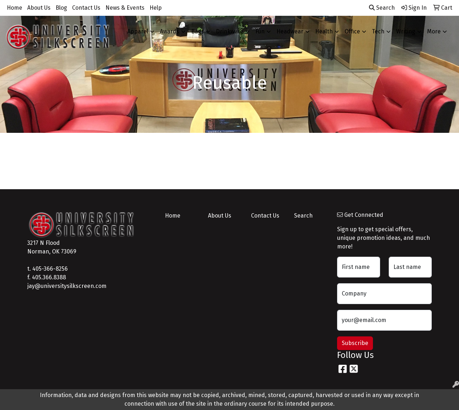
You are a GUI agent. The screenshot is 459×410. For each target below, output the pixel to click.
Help (156, 7)
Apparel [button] (137, 31)
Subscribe (355, 343)
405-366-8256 (50, 268)
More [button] (434, 31)
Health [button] (324, 31)
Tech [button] (378, 31)
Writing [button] (405, 31)
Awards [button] (169, 31)
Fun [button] (260, 31)
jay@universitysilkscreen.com (67, 286)
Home (14, 7)
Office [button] (352, 31)
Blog (61, 7)
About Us (39, 7)
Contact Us (86, 7)
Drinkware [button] (229, 31)
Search (382, 7)
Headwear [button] (289, 31)
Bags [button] (197, 31)
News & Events (125, 7)
